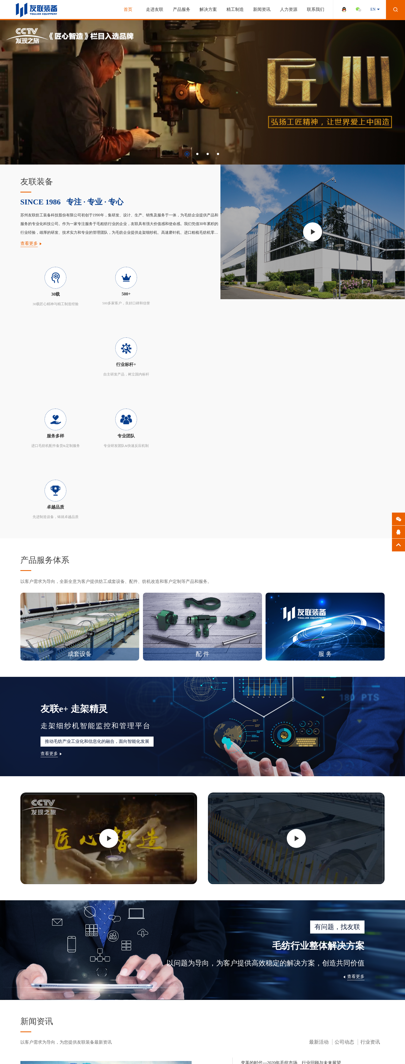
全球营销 (28, 1020)
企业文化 (28, 989)
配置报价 (64, 1004)
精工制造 (235, 9)
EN (373, 9)
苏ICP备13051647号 (137, 1052)
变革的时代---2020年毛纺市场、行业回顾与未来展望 (296, 839)
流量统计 (7, 1061)
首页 (128, 9)
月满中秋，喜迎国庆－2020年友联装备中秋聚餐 (291, 906)
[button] (187, 153)
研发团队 (28, 1012)
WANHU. (233, 1052)
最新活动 (319, 818)
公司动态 (344, 818)
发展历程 (28, 997)
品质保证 (64, 997)
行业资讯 (370, 818)
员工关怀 (173, 982)
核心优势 (64, 989)
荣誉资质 (28, 1004)
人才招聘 (173, 989)
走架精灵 (100, 989)
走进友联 (154, 9)
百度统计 (371, 1052)
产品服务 (181, 9)
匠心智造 (28, 1027)
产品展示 (64, 982)
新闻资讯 (261, 9)
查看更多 (29, 243)
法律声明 (328, 1052)
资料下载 (64, 1012)
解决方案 (208, 9)
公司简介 (28, 982)
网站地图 (350, 1052)
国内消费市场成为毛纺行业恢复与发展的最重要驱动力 (298, 872)
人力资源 (288, 9)
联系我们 (315, 9)
